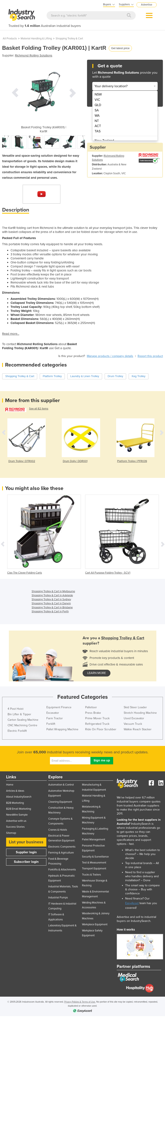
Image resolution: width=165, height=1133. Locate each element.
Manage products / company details (110, 356)
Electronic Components (61, 846)
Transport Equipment (94, 868)
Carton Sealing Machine (23, 720)
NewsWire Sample (17, 814)
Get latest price (120, 48)
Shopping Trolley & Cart (69, 38)
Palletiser (91, 707)
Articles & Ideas (15, 791)
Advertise (146, 4)
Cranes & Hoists (57, 829)
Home (9, 784)
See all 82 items (38, 408)
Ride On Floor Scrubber (100, 729)
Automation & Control (61, 784)
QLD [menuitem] (98, 105)
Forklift (50, 724)
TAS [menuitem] (98, 131)
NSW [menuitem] (98, 94)
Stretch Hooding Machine (140, 713)
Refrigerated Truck (97, 724)
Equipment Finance (58, 707)
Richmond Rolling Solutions (33, 55)
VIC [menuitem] (97, 100)
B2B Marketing (15, 803)
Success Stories (15, 827)
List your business (26, 842)
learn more (96, 673)
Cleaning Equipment (60, 802)
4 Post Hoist (15, 709)
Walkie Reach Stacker (138, 729)
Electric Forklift (17, 731)
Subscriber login (26, 862)
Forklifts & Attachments (62, 869)
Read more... (10, 334)
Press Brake (93, 713)
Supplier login (26, 852)
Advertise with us (16, 821)
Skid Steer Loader (135, 707)
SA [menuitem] (97, 110)
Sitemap (11, 833)
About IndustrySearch (18, 796)
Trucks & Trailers (91, 874)
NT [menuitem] (97, 121)
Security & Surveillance (95, 856)
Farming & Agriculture (61, 852)
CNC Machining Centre (22, 725)
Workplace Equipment (94, 924)
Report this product (150, 356)
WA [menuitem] (97, 115)
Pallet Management (93, 839)
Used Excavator (134, 718)
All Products (10, 38)
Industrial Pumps (58, 897)
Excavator (52, 713)
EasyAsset (132, 903)
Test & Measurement (94, 862)
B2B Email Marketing (18, 809)
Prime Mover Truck (97, 718)
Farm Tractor (54, 718)
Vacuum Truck (133, 724)
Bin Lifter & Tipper (19, 714)
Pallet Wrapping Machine (62, 729)
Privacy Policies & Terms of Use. (80, 1001)
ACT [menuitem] (98, 126)
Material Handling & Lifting (36, 38)
